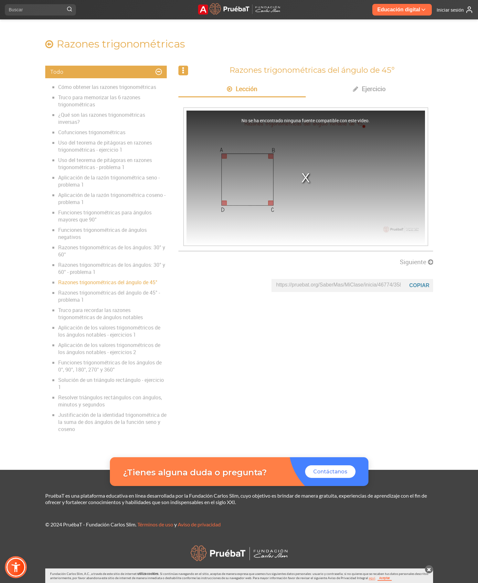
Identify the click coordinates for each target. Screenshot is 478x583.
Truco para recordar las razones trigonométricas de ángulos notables (100, 314)
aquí (372, 578)
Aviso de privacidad (199, 524)
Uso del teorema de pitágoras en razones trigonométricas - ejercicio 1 (105, 146)
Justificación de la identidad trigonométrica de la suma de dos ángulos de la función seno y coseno (112, 422)
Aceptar (384, 578)
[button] (15, 567)
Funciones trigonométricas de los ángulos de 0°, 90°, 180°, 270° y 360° (110, 366)
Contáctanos (330, 472)
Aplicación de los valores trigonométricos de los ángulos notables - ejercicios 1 (109, 331)
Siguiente (416, 262)
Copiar (419, 285)
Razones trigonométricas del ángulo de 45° (107, 282)
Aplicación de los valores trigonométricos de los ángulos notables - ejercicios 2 (109, 348)
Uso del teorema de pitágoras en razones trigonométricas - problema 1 (105, 164)
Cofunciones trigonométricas (91, 132)
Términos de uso (155, 524)
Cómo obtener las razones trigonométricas (107, 87)
